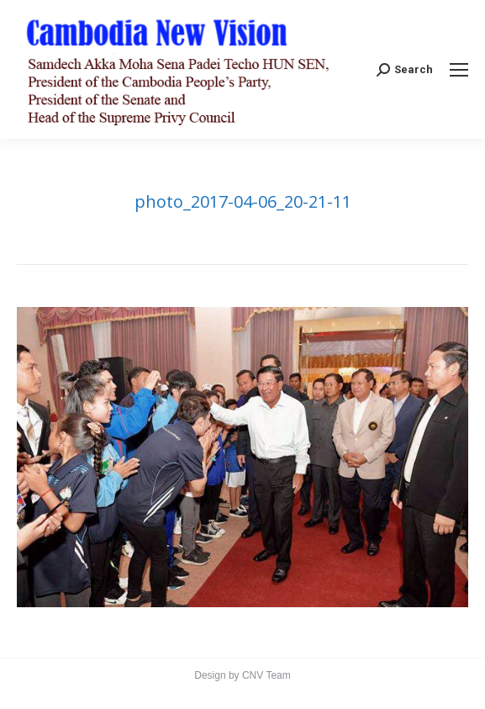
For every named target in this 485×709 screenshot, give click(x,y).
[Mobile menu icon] (459, 70)
